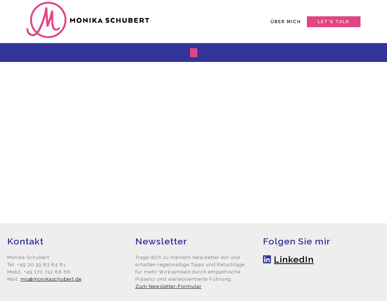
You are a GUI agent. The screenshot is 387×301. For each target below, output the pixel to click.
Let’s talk (334, 21)
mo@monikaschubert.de (51, 279)
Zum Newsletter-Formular (168, 286)
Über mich (286, 21)
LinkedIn (294, 259)
